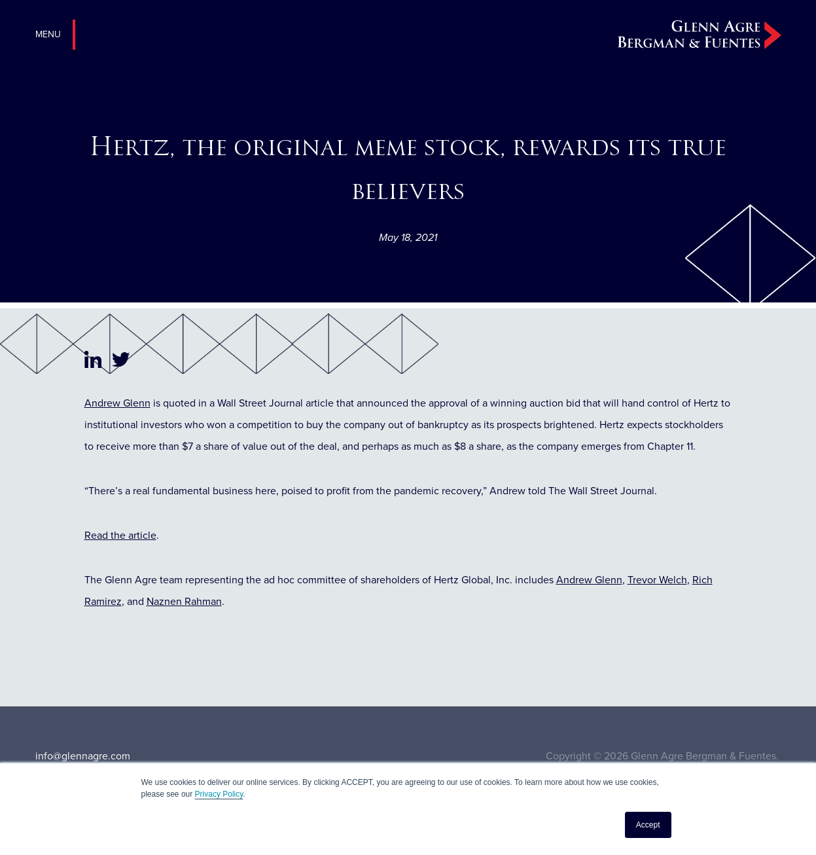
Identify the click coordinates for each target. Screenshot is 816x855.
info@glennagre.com (82, 755)
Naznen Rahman (184, 601)
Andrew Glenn (117, 402)
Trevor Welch (657, 579)
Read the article (120, 535)
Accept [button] (648, 824)
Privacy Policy (219, 794)
